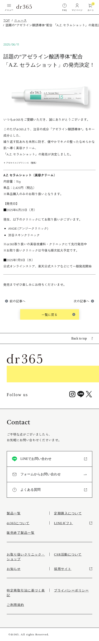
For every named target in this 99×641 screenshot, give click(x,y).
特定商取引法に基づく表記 (26, 593)
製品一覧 (14, 513)
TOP (6, 20)
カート (90, 7)
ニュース (20, 20)
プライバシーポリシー (71, 590)
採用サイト (73, 569)
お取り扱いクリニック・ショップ (26, 557)
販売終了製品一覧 (20, 532)
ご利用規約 (15, 605)
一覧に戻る (49, 314)
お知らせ (14, 569)
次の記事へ (81, 301)
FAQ (64, 7)
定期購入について (68, 513)
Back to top (82, 338)
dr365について (18, 523)
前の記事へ (17, 301)
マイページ (77, 7)
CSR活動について (68, 554)
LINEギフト (73, 523)
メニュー (9, 7)
